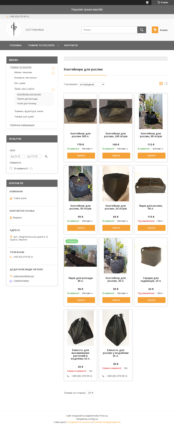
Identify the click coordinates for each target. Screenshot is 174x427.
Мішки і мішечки (23, 72)
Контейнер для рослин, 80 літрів (151, 135)
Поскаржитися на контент (79, 422)
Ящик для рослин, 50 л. (151, 207)
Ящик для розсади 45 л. (80, 279)
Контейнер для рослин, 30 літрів (116, 207)
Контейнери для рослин (29, 94)
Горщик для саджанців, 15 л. (150, 279)
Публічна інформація (22, 125)
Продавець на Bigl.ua (87, 419)
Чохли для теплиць (26, 103)
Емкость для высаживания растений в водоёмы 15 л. (80, 354)
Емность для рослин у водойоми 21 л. (116, 353)
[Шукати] (141, 29)
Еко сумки (19, 83)
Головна (15, 45)
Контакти (71, 45)
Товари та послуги (41, 45)
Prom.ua (104, 416)
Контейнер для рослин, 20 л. (116, 279)
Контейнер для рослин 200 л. (80, 135)
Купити (81, 155)
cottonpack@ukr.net (23, 276)
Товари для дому (24, 116)
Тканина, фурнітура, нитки (28, 111)
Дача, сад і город (24, 88)
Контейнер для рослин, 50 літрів (80, 207)
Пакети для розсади (27, 99)
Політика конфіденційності (107, 422)
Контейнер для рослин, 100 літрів (115, 135)
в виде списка (166, 84)
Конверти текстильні (25, 77)
